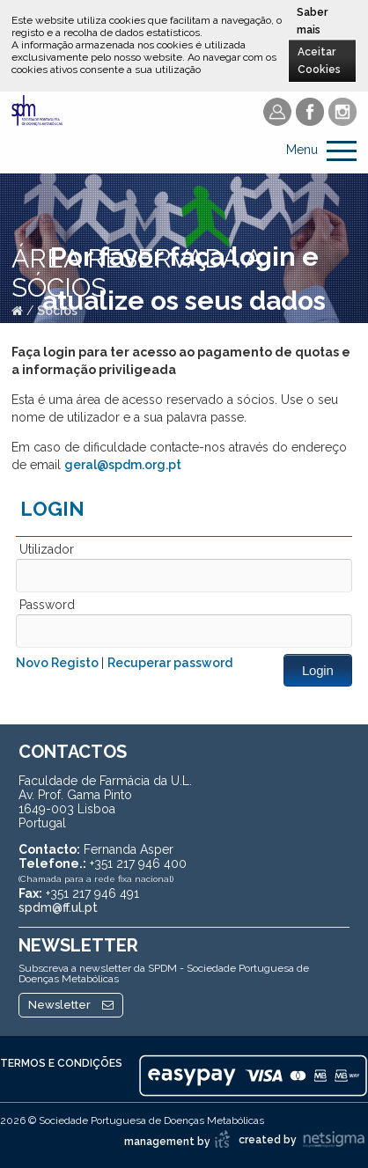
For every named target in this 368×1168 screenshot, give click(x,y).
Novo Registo (58, 663)
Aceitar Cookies (319, 61)
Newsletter (71, 1004)
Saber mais (312, 21)
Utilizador (46, 549)
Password (47, 605)
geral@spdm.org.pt (122, 465)
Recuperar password (169, 663)
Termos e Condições (61, 1063)
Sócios (57, 311)
